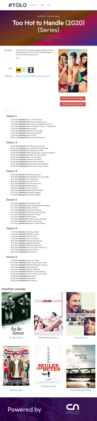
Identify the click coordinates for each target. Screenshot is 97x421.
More (18, 58)
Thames (47, 76)
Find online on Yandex (73, 98)
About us (33, 5)
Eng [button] (49, 5)
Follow (7, 110)
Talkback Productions (23, 76)
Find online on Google (72, 104)
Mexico (46, 38)
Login (42, 5)
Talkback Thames (38, 76)
